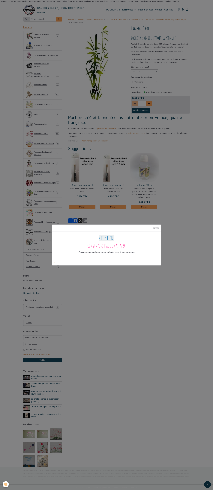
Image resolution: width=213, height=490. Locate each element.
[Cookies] (6, 484)
